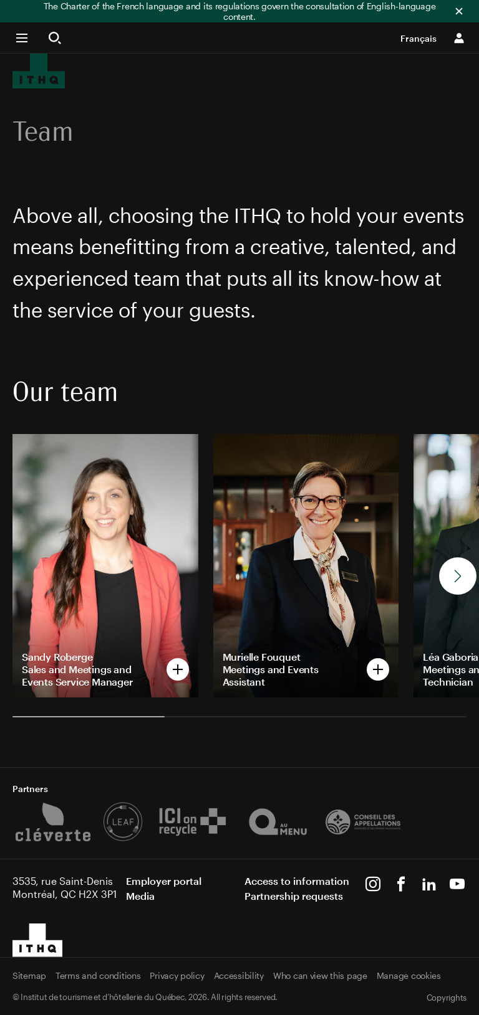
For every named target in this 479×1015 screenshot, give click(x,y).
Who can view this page (320, 975)
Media (140, 896)
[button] (27, 38)
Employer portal (163, 881)
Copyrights (447, 998)
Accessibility (239, 975)
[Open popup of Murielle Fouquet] (306, 565)
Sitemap (29, 975)
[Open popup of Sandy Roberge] (105, 565)
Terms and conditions (98, 975)
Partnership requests (293, 896)
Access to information (296, 881)
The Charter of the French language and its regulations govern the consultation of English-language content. (240, 11)
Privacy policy (177, 975)
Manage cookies (409, 975)
